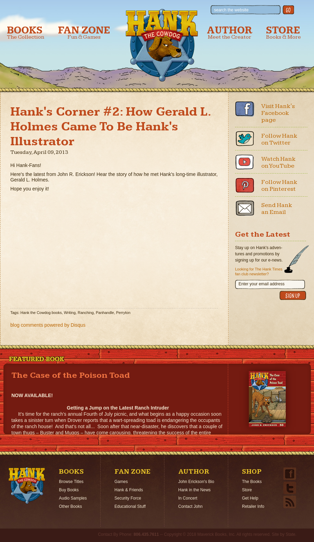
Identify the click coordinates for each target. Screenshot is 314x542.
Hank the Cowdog (162, 45)
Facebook (244, 109)
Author (229, 32)
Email (244, 208)
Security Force (127, 498)
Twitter (244, 139)
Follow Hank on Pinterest (279, 185)
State (290, 534)
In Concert (187, 498)
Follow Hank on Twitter (279, 139)
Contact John (190, 506)
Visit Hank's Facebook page (278, 113)
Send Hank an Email (276, 208)
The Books (252, 481)
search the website (231, 10)
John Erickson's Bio (196, 481)
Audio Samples (73, 498)
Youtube (244, 162)
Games (121, 481)
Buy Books (69, 489)
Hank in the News (194, 489)
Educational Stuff (130, 506)
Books (25, 32)
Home (27, 485)
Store (283, 32)
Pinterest (244, 185)
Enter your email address (261, 284)
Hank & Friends (128, 489)
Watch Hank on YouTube (278, 162)
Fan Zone (84, 32)
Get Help (250, 498)
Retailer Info (253, 506)
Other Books (70, 506)
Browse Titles (71, 481)
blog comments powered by (47, 325)
